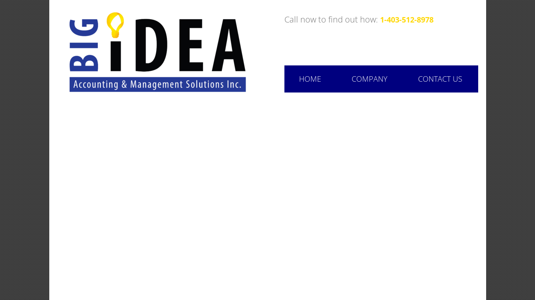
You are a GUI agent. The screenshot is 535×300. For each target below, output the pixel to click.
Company (370, 79)
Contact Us (440, 79)
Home (310, 79)
